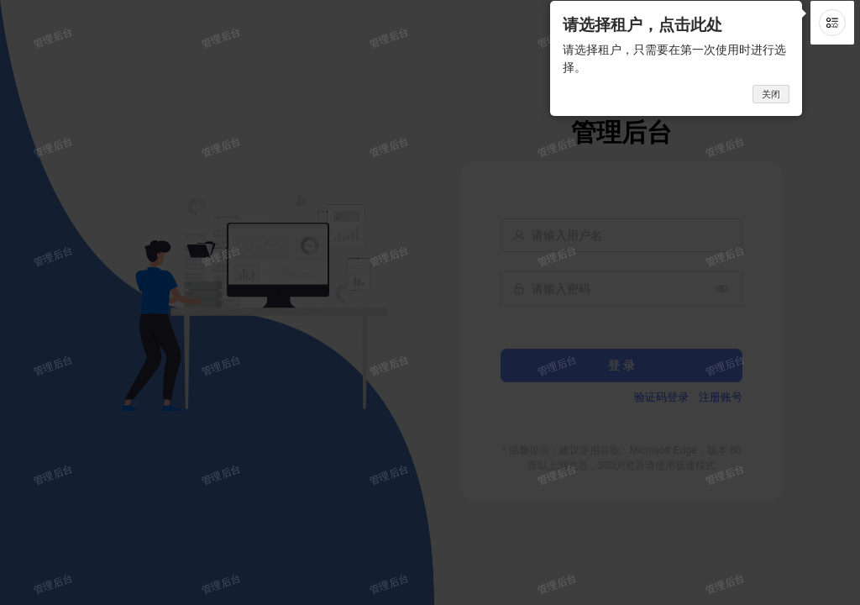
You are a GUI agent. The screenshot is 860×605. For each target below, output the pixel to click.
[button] (832, 22)
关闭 (771, 94)
